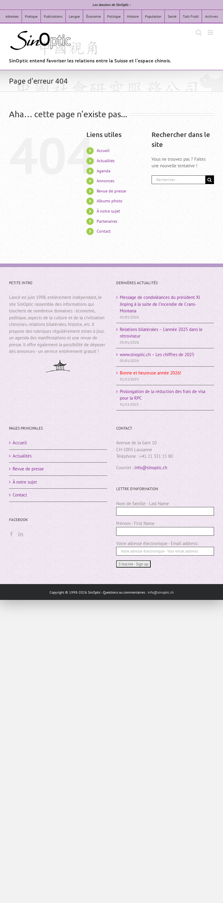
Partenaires (107, 221)
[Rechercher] (209, 179)
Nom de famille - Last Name (142, 503)
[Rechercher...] (178, 179)
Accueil (103, 150)
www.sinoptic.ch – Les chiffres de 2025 (157, 354)
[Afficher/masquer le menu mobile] (211, 32)
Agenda (103, 171)
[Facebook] (11, 534)
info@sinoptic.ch (150, 467)
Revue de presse (111, 191)
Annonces (105, 180)
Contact (104, 231)
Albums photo (109, 201)
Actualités (106, 160)
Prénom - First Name (135, 523)
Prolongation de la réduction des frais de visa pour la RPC (162, 395)
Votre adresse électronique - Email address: (157, 543)
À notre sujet (108, 211)
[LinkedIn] (20, 534)
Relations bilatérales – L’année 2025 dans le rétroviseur (161, 332)
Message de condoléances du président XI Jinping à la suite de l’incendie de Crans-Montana (160, 304)
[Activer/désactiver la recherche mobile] (199, 32)
